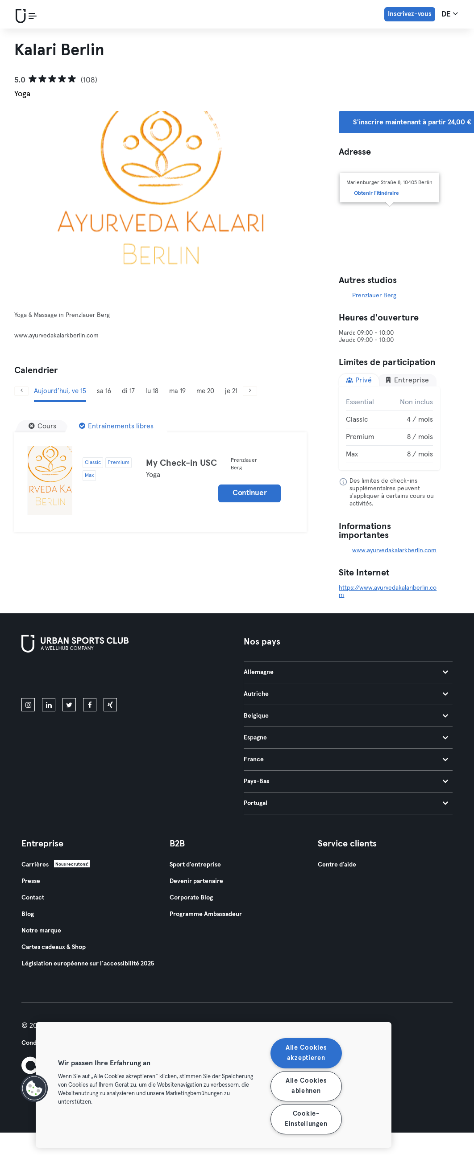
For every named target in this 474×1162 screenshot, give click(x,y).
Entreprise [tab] (407, 380)
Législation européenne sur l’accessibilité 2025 (87, 964)
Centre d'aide (337, 865)
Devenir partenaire (196, 881)
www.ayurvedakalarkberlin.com (394, 550)
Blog (27, 914)
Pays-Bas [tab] (346, 781)
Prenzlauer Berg (374, 295)
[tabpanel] (389, 428)
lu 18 (152, 391)
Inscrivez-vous (410, 14)
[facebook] (89, 704)
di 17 (128, 391)
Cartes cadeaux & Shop (53, 947)
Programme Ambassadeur (206, 914)
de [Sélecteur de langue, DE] (449, 13)
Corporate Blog (191, 898)
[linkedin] (48, 704)
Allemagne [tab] (346, 672)
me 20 (205, 391)
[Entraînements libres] (116, 426)
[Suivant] (250, 391)
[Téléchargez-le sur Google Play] (117, 677)
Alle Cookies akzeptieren (306, 1053)
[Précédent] (21, 391)
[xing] (110, 704)
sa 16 (104, 391)
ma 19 (177, 391)
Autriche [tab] (346, 694)
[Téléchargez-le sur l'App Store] (51, 677)
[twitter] (69, 704)
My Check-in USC (181, 463)
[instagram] (28, 704)
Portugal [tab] (346, 803)
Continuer (249, 493)
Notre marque (41, 931)
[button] (34, 1088)
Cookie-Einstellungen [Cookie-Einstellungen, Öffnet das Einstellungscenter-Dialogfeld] (306, 1119)
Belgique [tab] (346, 715)
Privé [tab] (359, 380)
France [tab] (346, 759)
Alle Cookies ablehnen (306, 1086)
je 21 (231, 391)
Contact (32, 898)
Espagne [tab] (346, 737)
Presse (30, 881)
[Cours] (42, 426)
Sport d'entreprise (195, 865)
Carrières (35, 865)
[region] (213, 1085)
